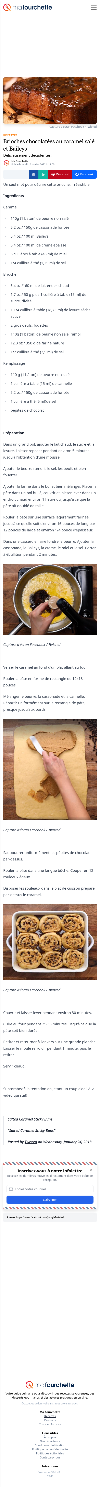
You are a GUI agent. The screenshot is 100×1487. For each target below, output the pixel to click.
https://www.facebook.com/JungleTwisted (40, 1217)
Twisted (31, 1141)
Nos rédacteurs (50, 1441)
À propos (50, 1437)
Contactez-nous (50, 1457)
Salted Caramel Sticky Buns (30, 1119)
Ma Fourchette (19, 161)
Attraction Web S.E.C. (42, 1403)
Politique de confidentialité (50, 1449)
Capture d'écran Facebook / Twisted (73, 127)
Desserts (50, 1420)
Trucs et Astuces (50, 1424)
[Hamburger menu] (94, 7)
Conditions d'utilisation (50, 1445)
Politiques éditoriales (50, 1453)
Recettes (50, 1416)
